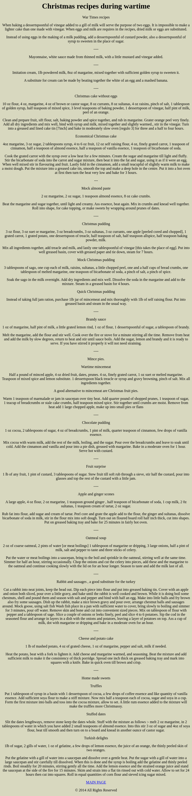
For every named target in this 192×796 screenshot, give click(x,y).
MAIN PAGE (96, 782)
